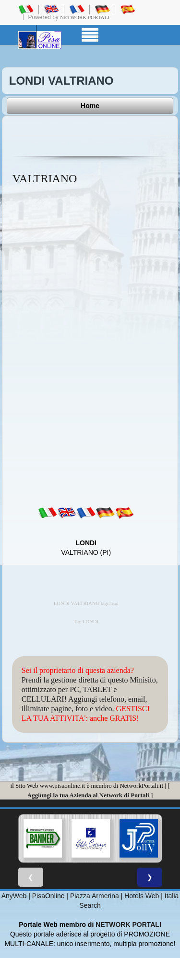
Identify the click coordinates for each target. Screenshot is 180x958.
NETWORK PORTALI (128, 924)
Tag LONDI (85, 621)
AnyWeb (14, 896)
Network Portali (84, 17)
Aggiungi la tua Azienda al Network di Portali (88, 795)
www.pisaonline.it (62, 785)
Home (90, 106)
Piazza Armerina (94, 896)
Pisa (38, 896)
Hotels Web (141, 896)
